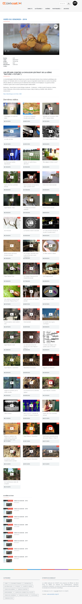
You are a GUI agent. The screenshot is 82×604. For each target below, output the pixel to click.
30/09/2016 (27, 395)
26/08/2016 (46, 349)
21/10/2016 (7, 418)
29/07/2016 (27, 327)
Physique (17, 586)
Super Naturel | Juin (9, 276)
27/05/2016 (27, 258)
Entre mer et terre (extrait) (49, 185)
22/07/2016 (7, 327)
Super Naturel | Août (9, 345)
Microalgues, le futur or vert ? (50, 162)
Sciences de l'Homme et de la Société (24, 592)
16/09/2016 (46, 372)
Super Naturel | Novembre (30, 436)
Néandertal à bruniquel (30, 367)
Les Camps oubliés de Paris (50, 139)
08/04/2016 (46, 212)
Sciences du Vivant (23, 595)
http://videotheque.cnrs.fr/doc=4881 (12, 94)
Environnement (8, 592)
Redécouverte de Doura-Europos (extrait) (10, 254)
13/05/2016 (7, 258)
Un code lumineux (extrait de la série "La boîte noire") (50, 231)
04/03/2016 (7, 189)
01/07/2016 (7, 304)
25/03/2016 (7, 212)
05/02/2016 (46, 144)
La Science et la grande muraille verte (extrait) (30, 117)
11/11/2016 (7, 441)
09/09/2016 (27, 372)
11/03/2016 (27, 189)
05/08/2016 (46, 327)
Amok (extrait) (27, 322)
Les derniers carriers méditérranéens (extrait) (10, 459)
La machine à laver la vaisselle (31, 230)
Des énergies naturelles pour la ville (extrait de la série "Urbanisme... (31, 254)
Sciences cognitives (23, 589)
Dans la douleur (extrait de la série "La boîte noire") (31, 185)
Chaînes (47, 8)
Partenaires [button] (56, 8)
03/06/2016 (46, 258)
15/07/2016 (46, 304)
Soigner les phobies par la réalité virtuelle (11, 391)
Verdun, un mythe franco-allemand (30, 162)
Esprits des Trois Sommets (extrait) (50, 414)
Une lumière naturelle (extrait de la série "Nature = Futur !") (50, 437)
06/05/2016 (46, 235)
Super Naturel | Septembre (11, 367)
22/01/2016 (7, 144)
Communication (8, 598)
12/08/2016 (7, 349)
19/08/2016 (27, 349)
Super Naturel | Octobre (49, 390)
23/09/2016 (7, 395)
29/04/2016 (27, 235)
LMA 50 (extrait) (27, 139)
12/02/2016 (7, 167)
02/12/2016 (7, 464)
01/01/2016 (7, 121)
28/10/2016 (27, 418)
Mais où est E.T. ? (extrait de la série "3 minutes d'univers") (31, 414)
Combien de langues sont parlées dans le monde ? (49, 345)
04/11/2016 (46, 418)
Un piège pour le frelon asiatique (29, 208)
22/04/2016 (7, 235)
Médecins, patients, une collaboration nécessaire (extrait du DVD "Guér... (10, 437)
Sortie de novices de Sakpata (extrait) (31, 299)
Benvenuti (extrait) (47, 459)
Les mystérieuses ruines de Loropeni (11, 482)
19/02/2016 (27, 167)
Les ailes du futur (8, 139)
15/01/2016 (46, 121)
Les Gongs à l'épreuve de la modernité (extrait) (31, 277)
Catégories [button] (39, 8)
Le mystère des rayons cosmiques (49, 322)
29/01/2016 (27, 144)
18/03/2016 (46, 189)
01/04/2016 (27, 212)
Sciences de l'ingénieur (10, 595)
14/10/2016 (46, 395)
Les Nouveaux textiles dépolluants (9, 162)
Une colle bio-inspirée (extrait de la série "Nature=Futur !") (11, 299)
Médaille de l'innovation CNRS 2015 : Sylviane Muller (50, 117)
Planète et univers (27, 586)
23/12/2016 (7, 487)
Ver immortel (7, 230)
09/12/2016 (27, 464)
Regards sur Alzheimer (48, 367)
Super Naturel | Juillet (48, 299)
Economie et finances (16, 583)
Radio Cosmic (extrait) (48, 207)
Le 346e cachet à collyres (49, 253)
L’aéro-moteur (8, 413)
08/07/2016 (27, 304)
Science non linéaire (9, 589)
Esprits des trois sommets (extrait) (11, 185)
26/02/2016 (46, 167)
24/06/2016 (46, 281)
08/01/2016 (27, 121)
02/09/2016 (7, 372)
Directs (30, 8)
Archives (66, 8)
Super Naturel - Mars (9, 207)
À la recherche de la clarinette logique (31, 391)
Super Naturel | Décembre (30, 459)
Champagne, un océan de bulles (10, 117)
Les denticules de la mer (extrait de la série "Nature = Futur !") (31, 345)
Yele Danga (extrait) (48, 276)
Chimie (6, 583)
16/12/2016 (46, 464)
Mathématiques (8, 586)
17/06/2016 (27, 281)
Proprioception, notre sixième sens (12, 322)
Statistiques (34, 595)
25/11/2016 (46, 441)
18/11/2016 (27, 441)
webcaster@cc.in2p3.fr (53, 594)
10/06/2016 (7, 281)
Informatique (27, 583)
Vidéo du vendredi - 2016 (15, 19)
